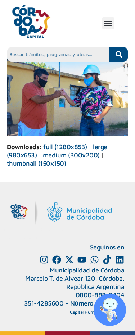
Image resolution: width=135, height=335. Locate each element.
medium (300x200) (71, 155)
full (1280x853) (65, 147)
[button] (108, 23)
